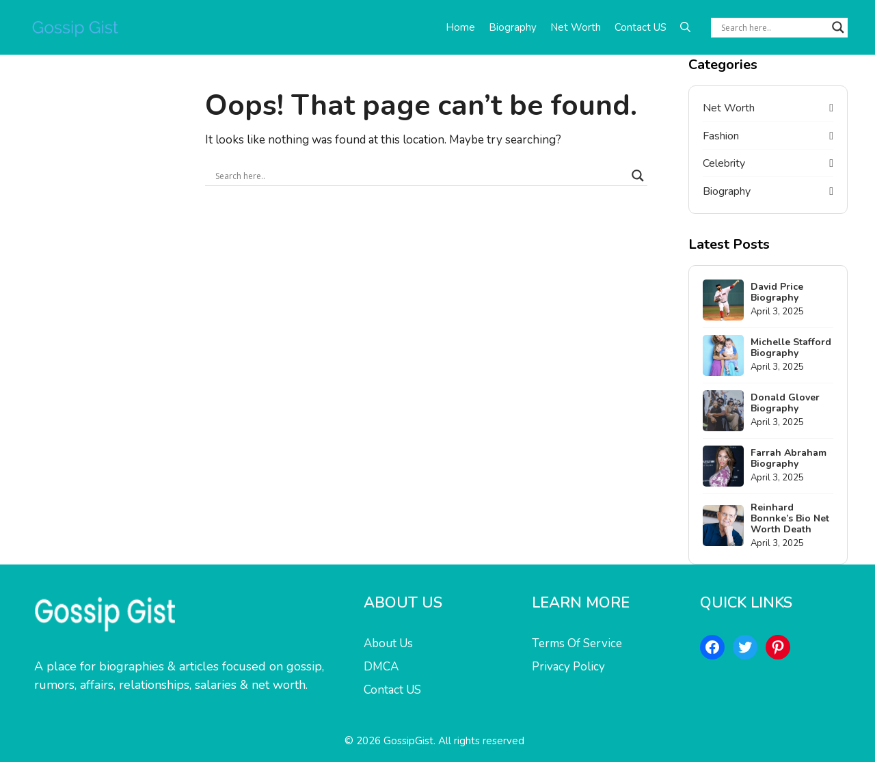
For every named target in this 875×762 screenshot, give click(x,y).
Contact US (641, 27)
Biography (513, 27)
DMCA (381, 667)
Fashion (721, 136)
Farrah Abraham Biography (788, 458)
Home (460, 27)
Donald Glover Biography (785, 403)
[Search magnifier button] (838, 27)
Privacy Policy (568, 667)
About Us (388, 643)
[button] (685, 27)
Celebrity (724, 163)
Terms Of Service (577, 643)
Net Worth (575, 27)
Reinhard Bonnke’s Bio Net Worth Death (790, 518)
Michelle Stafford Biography (791, 347)
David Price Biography (777, 292)
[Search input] (773, 27)
